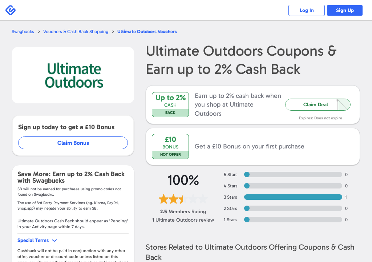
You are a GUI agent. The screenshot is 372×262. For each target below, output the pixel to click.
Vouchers (147, 31)
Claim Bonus (73, 142)
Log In (307, 10)
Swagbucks (23, 31)
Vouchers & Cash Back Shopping (75, 31)
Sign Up (345, 10)
